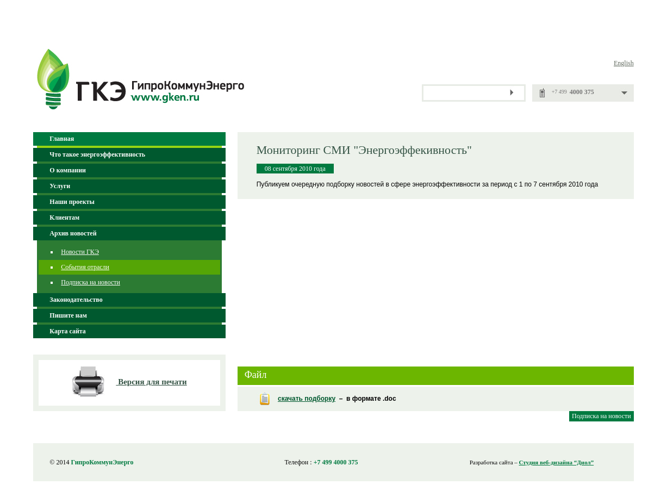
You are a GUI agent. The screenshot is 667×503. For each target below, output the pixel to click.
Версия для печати (152, 381)
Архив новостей (72, 233)
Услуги (59, 186)
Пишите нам (68, 315)
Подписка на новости (90, 282)
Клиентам (64, 217)
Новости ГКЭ (80, 252)
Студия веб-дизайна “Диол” (556, 462)
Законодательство (75, 299)
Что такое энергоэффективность (97, 154)
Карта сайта (67, 331)
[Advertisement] (436, 278)
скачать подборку (306, 398)
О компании (67, 170)
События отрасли (85, 267)
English (624, 63)
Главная (61, 138)
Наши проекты (71, 202)
